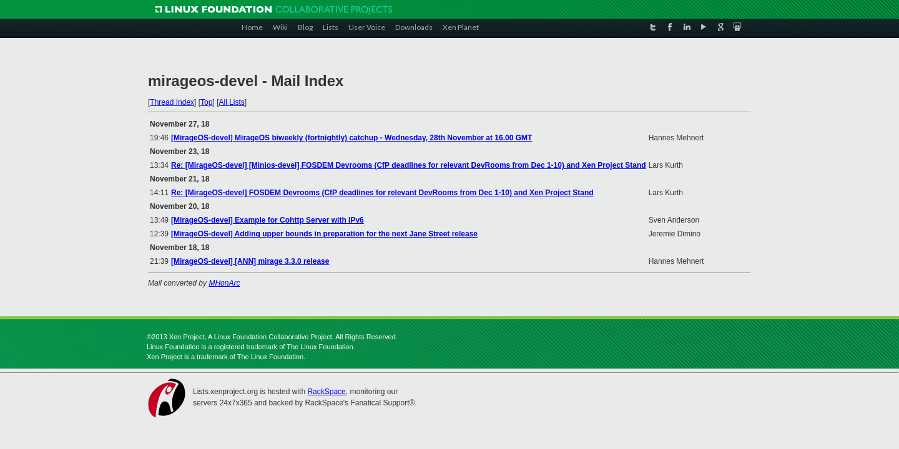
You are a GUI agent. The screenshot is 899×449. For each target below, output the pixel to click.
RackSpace (326, 391)
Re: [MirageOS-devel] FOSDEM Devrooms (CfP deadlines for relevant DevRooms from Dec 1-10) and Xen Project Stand (382, 192)
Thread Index (172, 102)
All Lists (231, 102)
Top (206, 102)
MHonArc (224, 283)
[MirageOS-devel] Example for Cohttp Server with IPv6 (267, 220)
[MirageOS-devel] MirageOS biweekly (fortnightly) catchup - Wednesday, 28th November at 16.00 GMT (351, 137)
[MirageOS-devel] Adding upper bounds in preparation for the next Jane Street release (324, 233)
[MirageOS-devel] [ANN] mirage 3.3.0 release (250, 261)
